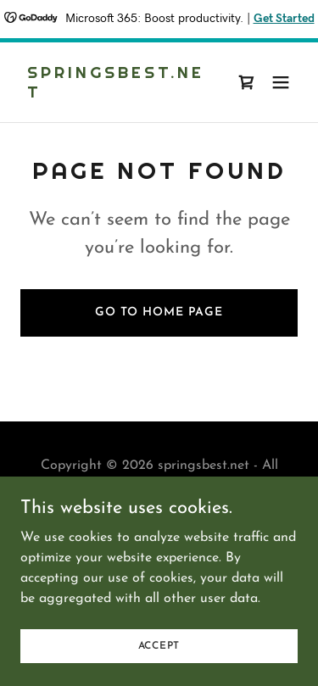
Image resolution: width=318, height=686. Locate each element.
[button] (281, 82)
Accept (159, 669)
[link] (117, 94)
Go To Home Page (159, 312)
